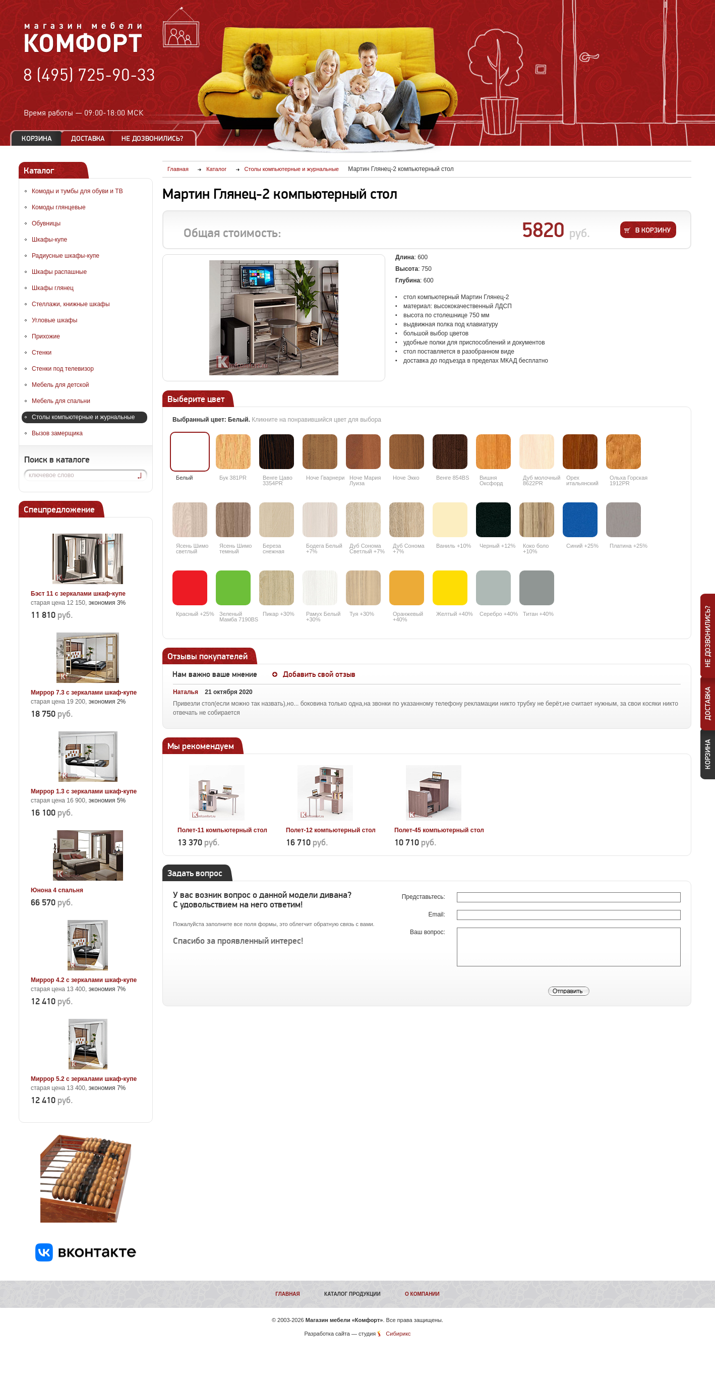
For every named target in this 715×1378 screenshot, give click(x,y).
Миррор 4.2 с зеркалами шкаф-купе (84, 980)
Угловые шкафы (54, 320)
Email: (437, 914)
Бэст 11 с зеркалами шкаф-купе (78, 593)
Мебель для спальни (61, 401)
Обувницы (46, 223)
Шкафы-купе (49, 239)
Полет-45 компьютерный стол (439, 830)
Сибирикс (398, 1334)
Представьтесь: (424, 896)
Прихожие (46, 336)
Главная (287, 1294)
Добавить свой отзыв (319, 674)
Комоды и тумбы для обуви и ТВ (77, 191)
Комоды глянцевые (59, 207)
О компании (422, 1294)
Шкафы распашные (59, 271)
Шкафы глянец (53, 288)
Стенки (41, 352)
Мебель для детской (60, 384)
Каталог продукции (352, 1294)
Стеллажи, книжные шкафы (71, 304)
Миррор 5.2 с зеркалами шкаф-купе (84, 1078)
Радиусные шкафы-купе (65, 255)
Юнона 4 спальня (57, 890)
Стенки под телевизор (63, 368)
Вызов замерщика (57, 433)
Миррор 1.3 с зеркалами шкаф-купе (84, 791)
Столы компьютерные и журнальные (83, 417)
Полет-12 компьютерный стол (331, 830)
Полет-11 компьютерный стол (222, 830)
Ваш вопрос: (428, 932)
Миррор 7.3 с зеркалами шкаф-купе (84, 692)
